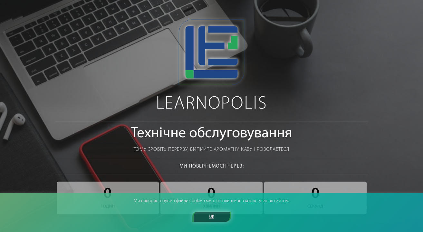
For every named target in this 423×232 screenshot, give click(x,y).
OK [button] (211, 217)
